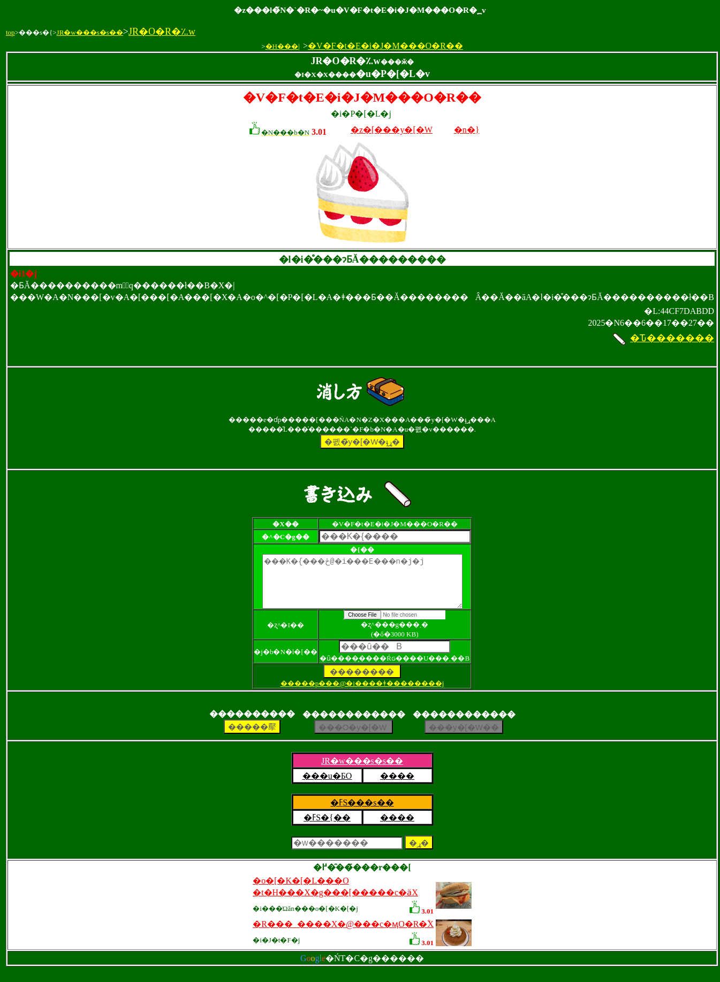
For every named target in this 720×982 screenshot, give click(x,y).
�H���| (283, 46)
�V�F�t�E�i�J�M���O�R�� (385, 45)
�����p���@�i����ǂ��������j (362, 693)
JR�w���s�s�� (90, 32)
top (10, 32)
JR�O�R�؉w (161, 31)
